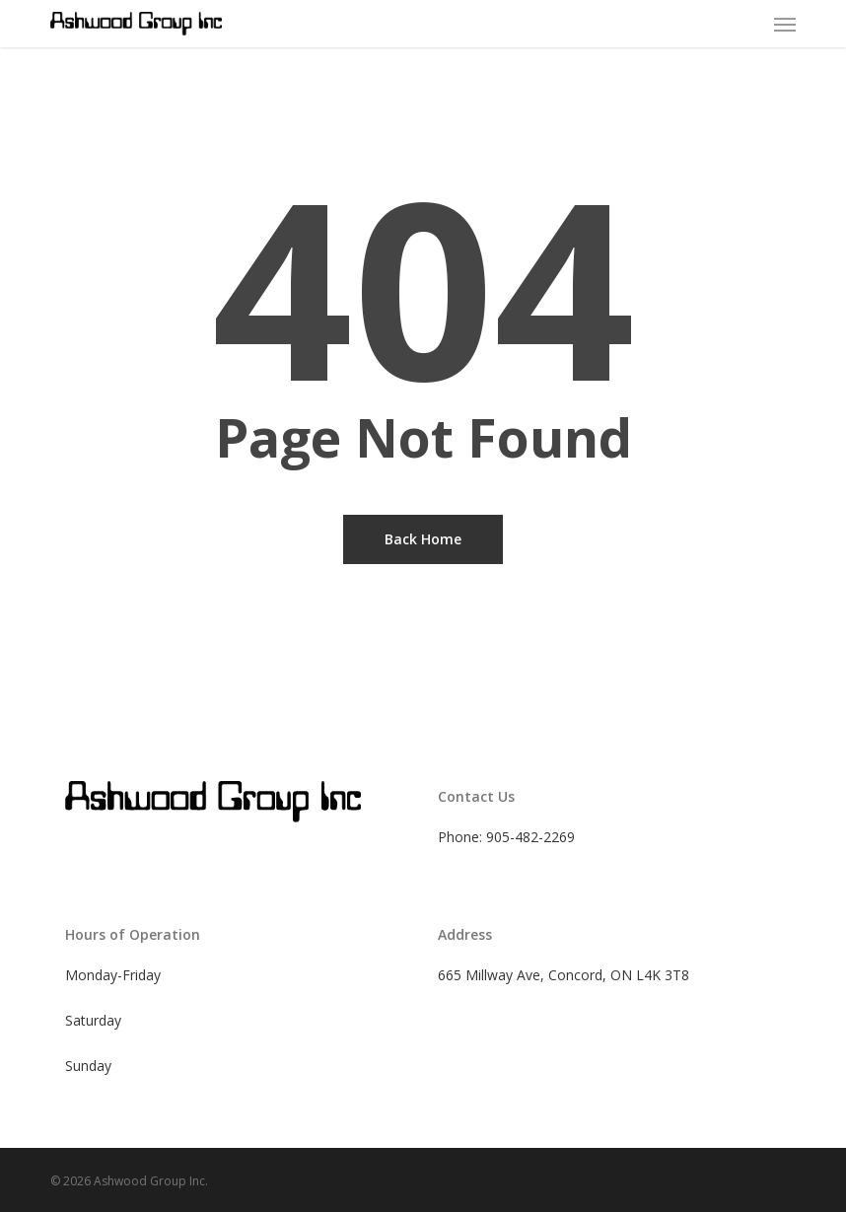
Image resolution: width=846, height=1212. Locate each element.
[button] (785, 24)
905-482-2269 (530, 836)
